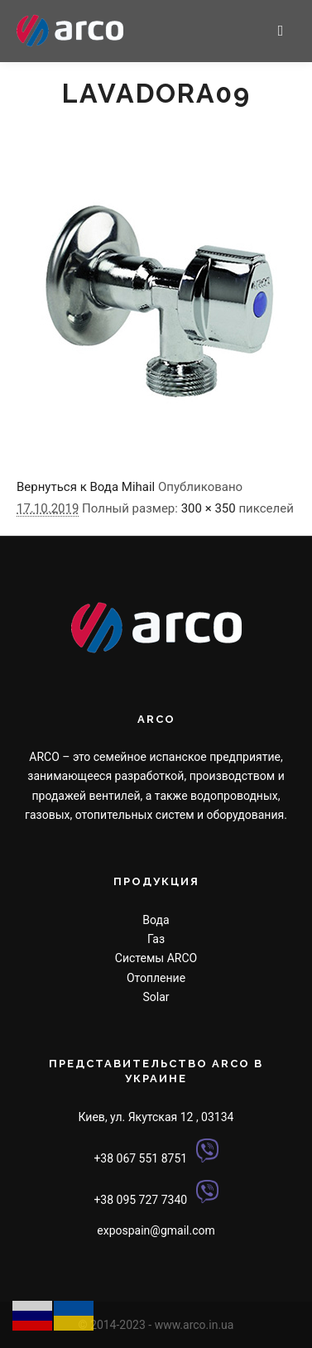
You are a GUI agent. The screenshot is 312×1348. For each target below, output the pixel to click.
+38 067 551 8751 (140, 1158)
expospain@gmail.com (155, 1230)
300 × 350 (208, 508)
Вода (155, 920)
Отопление (156, 978)
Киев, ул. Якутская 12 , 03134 (156, 1117)
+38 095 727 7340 (140, 1199)
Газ (156, 939)
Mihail (138, 486)
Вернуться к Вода (67, 486)
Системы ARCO (156, 958)
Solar (155, 997)
